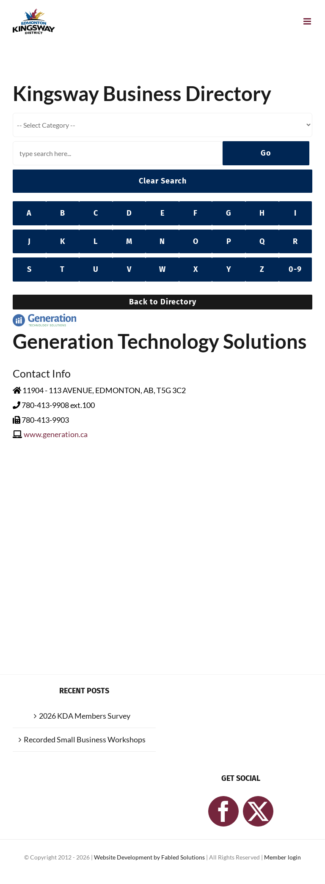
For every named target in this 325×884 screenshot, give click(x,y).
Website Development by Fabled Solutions (150, 857)
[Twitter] (258, 811)
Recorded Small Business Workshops (85, 739)
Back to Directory (162, 302)
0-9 (295, 269)
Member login (282, 857)
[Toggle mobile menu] (307, 21)
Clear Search (163, 181)
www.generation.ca (56, 434)
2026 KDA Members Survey (84, 715)
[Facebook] (223, 811)
